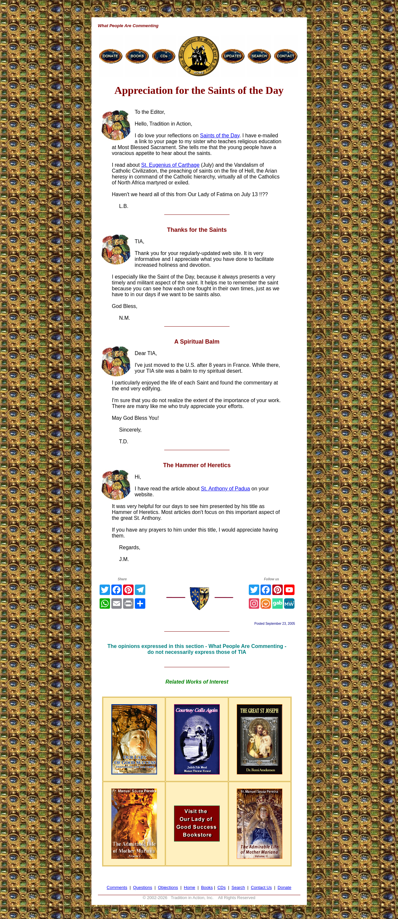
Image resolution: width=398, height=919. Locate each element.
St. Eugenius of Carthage (170, 165)
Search (238, 887)
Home (189, 887)
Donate (284, 887)
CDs (221, 887)
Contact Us (261, 887)
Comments (117, 887)
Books (207, 887)
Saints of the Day (220, 135)
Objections (168, 887)
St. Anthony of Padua (225, 488)
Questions (142, 887)
